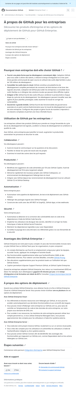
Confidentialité (29, 386)
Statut (38, 386)
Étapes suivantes (15, 345)
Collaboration (11, 140)
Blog (60, 386)
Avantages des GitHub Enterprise (24, 238)
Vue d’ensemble (30, 15)
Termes (20, 386)
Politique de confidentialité (11, 373)
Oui (8, 370)
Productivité (11, 159)
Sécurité (9, 208)
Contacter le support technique (50, 370)
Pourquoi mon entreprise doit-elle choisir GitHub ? (34, 70)
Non (16, 370)
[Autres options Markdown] (27, 38)
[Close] (70, 3)
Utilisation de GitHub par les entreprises (28, 118)
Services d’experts (52, 386)
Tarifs (43, 386)
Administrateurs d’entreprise (14, 15)
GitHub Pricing (59, 257)
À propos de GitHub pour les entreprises (51, 15)
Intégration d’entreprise (33, 350)
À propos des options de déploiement (26, 283)
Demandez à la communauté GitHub (51, 367)
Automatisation (12, 186)
